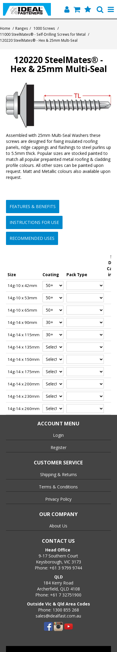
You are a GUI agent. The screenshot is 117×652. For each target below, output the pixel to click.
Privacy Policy (58, 499)
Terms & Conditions (58, 487)
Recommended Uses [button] (32, 238)
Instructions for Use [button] (34, 222)
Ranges (21, 28)
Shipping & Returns (58, 474)
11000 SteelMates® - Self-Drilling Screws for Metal (43, 34)
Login (58, 435)
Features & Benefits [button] (33, 206)
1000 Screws (44, 28)
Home (5, 28)
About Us (58, 526)
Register (58, 447)
